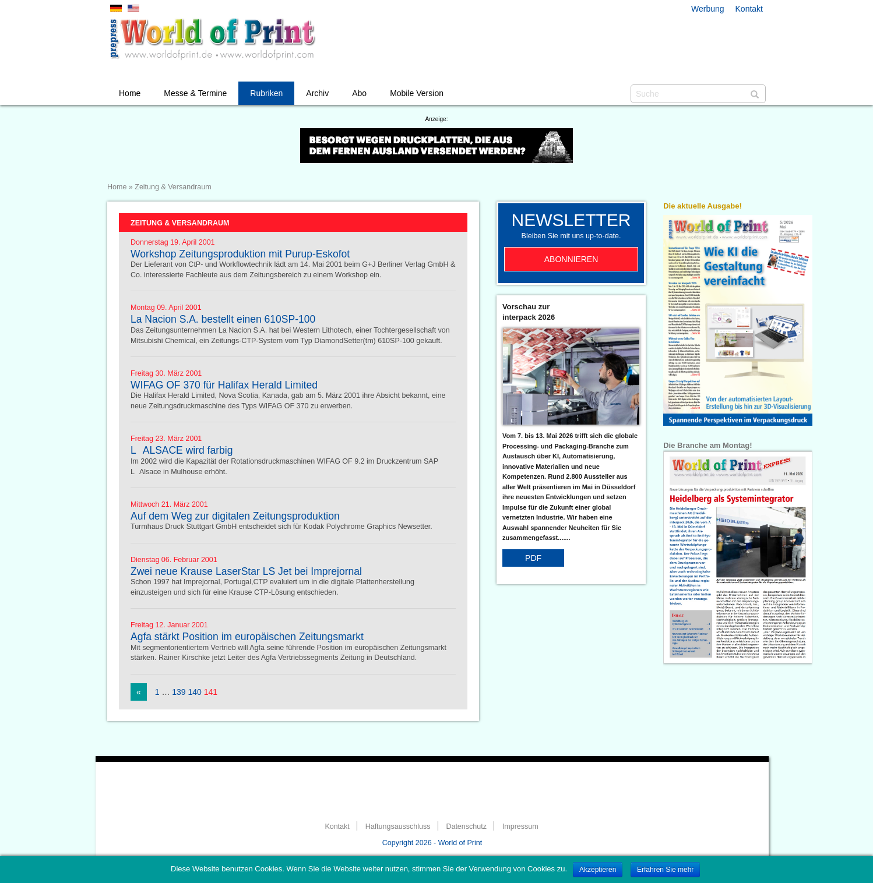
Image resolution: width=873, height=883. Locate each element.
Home (129, 93)
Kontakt (749, 8)
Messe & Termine (195, 93)
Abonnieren (571, 259)
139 (178, 692)
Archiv (317, 93)
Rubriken (266, 93)
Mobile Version (416, 93)
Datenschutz (466, 826)
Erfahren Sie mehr (665, 870)
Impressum (520, 826)
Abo (359, 93)
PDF (533, 558)
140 (195, 692)
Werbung (707, 8)
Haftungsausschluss (398, 826)
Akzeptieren (597, 870)
